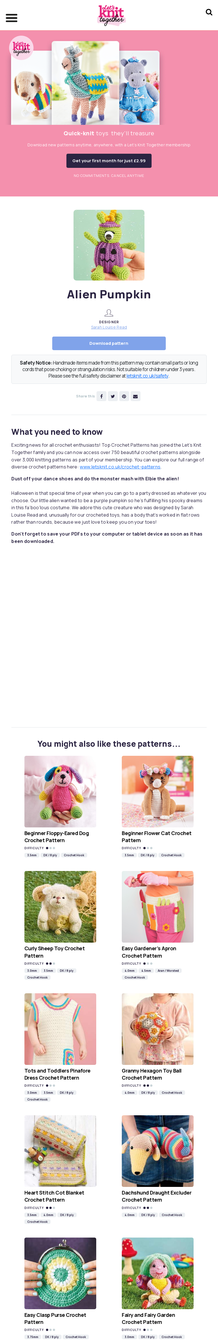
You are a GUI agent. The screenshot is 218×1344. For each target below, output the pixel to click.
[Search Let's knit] (209, 19)
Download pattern (108, 343)
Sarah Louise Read (109, 327)
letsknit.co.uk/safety (147, 376)
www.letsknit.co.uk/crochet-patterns (120, 467)
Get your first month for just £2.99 (109, 161)
